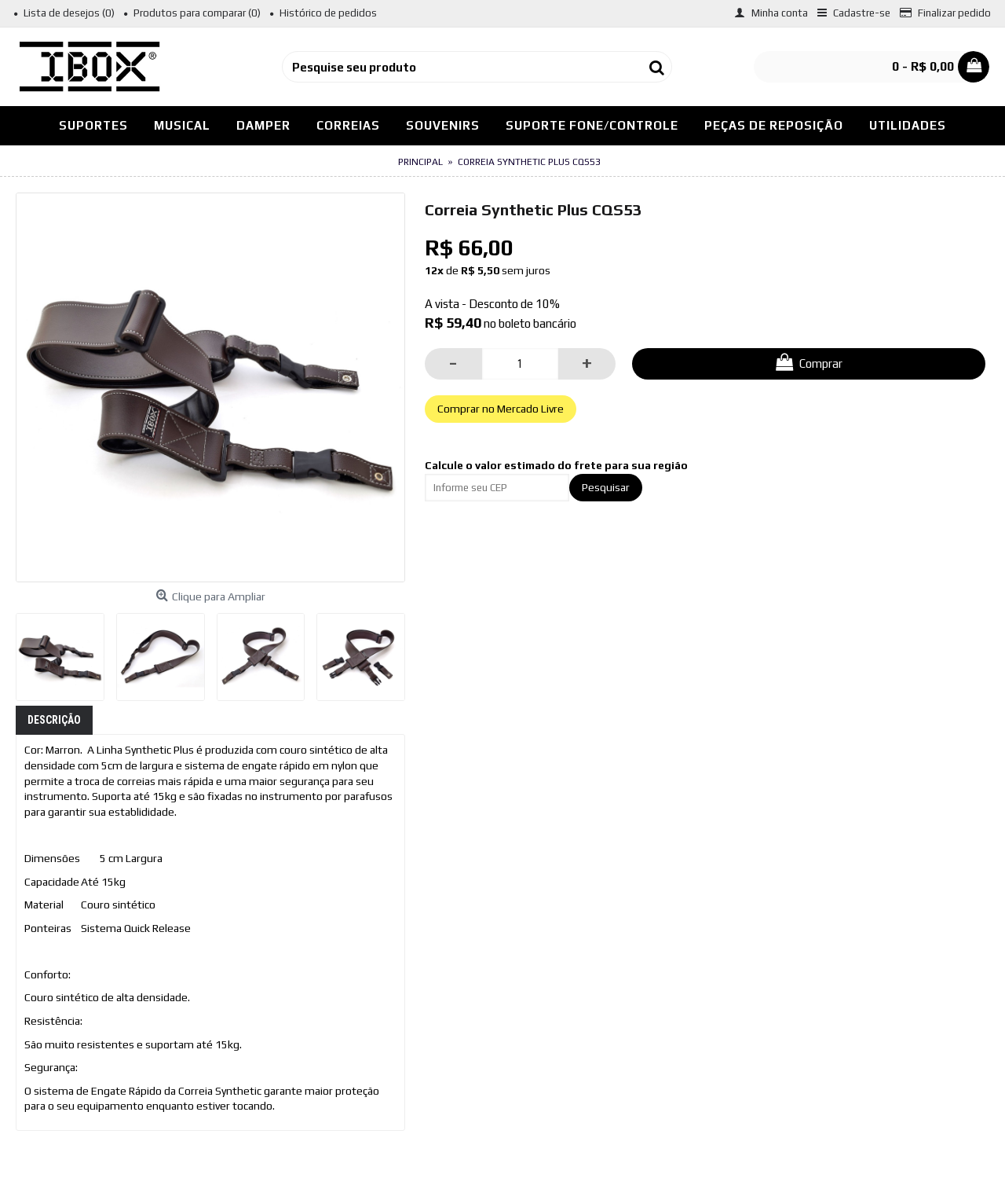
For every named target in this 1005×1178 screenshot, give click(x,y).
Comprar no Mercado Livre (500, 408)
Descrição (54, 720)
